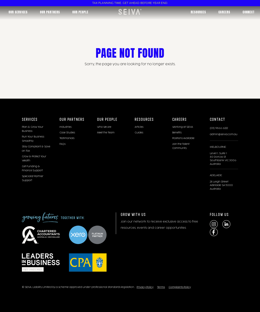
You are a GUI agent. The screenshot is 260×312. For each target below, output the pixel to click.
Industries (65, 127)
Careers (224, 12)
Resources (198, 12)
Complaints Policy (180, 287)
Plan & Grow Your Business (32, 129)
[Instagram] (213, 224)
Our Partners (50, 12)
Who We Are (104, 127)
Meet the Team (106, 132)
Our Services (18, 12)
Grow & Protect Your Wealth (34, 158)
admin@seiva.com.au (223, 134)
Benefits (177, 132)
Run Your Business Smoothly (33, 139)
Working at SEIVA (182, 127)
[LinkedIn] (226, 224)
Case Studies (67, 132)
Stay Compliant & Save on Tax (36, 148)
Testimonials (66, 138)
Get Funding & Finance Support (32, 168)
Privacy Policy (145, 287)
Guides (139, 132)
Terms (161, 287)
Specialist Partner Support (32, 178)
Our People (80, 12)
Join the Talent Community (180, 146)
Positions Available (183, 138)
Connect (249, 12)
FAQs (62, 144)
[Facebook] (213, 232)
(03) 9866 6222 (219, 128)
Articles (139, 127)
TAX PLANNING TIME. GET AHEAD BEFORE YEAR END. (130, 3)
